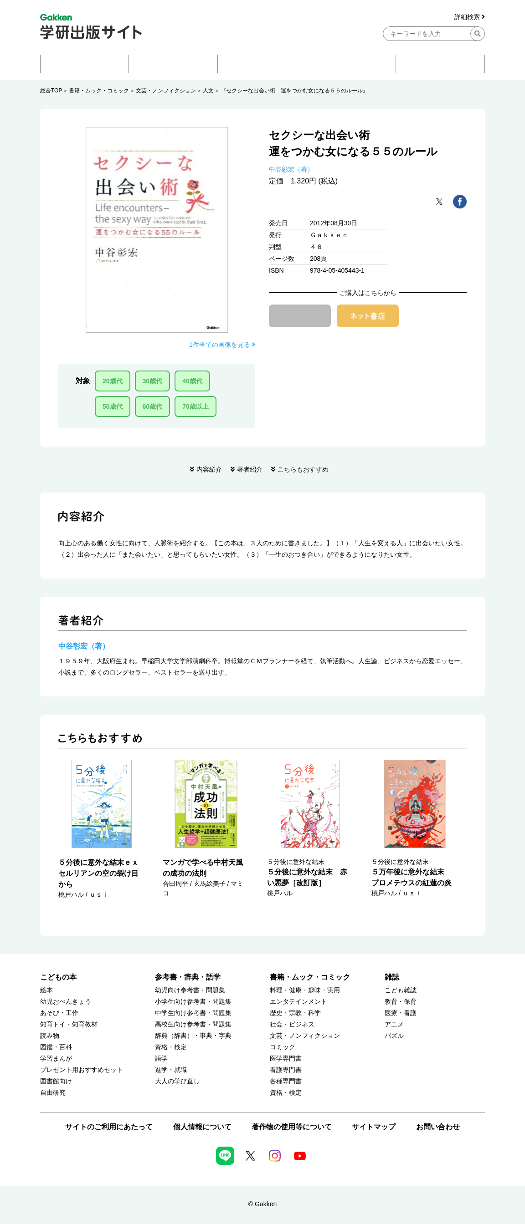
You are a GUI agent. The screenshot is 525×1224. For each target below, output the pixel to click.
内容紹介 (209, 469)
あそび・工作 (59, 1013)
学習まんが (56, 1058)
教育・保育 (401, 1001)
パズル (394, 1035)
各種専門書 (286, 1081)
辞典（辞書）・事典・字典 (193, 1035)
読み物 (49, 1035)
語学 (161, 1058)
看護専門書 (286, 1070)
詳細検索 (469, 17)
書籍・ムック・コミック (99, 90)
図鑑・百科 (56, 1047)
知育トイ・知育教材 (69, 1024)
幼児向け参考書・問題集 (190, 990)
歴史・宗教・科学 (295, 1013)
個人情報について (202, 1127)
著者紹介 (249, 469)
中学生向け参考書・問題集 (193, 1013)
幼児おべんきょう (65, 1001)
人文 (208, 90)
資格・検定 (171, 1047)
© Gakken (262, 1204)
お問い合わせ (438, 1127)
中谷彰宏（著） (291, 169)
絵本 (46, 990)
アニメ (394, 1024)
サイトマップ (374, 1127)
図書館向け (56, 1081)
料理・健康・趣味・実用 (305, 990)
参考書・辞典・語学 (188, 977)
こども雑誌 (401, 990)
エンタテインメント (298, 1001)
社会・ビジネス (292, 1024)
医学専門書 (286, 1058)
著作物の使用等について (292, 1127)
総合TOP (51, 90)
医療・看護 (401, 1013)
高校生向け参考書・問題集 (193, 1024)
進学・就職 (171, 1070)
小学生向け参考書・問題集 (193, 1001)
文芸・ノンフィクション (166, 90)
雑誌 (392, 977)
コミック (282, 1047)
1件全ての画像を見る (222, 344)
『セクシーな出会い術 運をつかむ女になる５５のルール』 (294, 90)
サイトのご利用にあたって (109, 1127)
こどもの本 (58, 977)
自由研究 (53, 1092)
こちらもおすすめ (303, 469)
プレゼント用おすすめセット (81, 1070)
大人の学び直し (177, 1081)
